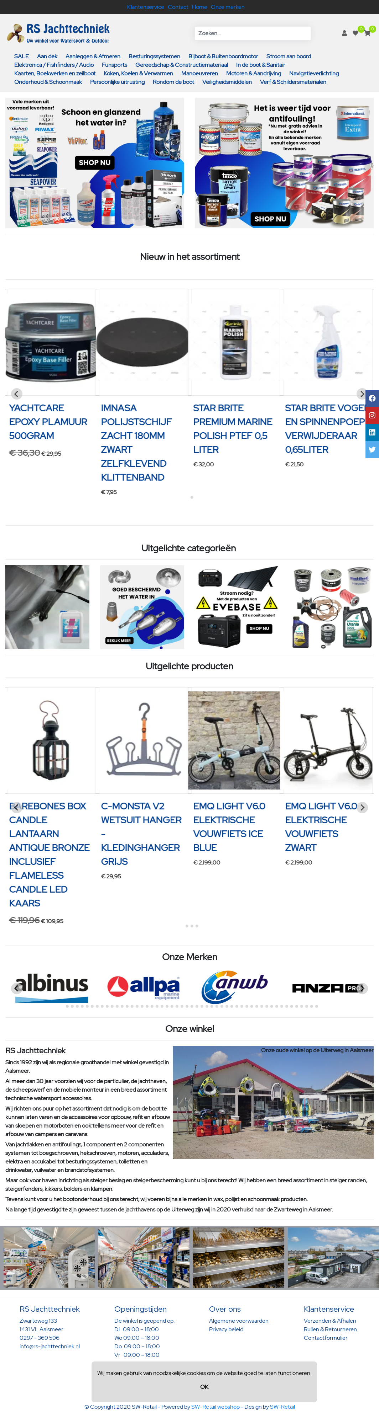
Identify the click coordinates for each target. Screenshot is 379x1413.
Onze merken (228, 7)
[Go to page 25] (182, 1006)
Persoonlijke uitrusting (117, 82)
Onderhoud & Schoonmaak (48, 82)
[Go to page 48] (296, 1006)
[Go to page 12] (117, 1006)
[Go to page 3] (192, 926)
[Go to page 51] (311, 1006)
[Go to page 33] (221, 1006)
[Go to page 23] (172, 1006)
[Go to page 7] (92, 1006)
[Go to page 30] (207, 1006)
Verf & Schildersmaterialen (293, 82)
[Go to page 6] (87, 1006)
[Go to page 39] (251, 1006)
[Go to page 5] (82, 1006)
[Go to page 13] (122, 1006)
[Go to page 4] (197, 926)
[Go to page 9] (102, 1006)
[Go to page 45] (281, 1006)
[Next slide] (362, 394)
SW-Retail (282, 1407)
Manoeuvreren (199, 73)
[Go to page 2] (192, 497)
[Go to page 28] (197, 1006)
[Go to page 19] (152, 1006)
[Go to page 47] (291, 1006)
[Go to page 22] (167, 1006)
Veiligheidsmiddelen (227, 82)
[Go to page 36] (236, 1006)
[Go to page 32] (217, 1006)
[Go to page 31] (212, 1006)
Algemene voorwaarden (239, 1320)
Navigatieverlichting (314, 73)
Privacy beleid (226, 1329)
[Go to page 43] (271, 1006)
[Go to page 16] (137, 1006)
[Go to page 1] (187, 497)
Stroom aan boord (288, 56)
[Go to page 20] (157, 1006)
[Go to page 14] (127, 1006)
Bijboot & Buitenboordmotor (223, 56)
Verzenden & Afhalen (330, 1320)
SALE (21, 56)
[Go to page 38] (246, 1006)
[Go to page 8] (97, 1006)
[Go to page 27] (192, 1006)
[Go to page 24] (177, 1006)
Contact (178, 7)
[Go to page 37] (241, 1006)
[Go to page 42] (266, 1006)
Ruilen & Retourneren (330, 1329)
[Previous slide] (16, 394)
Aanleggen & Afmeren (93, 56)
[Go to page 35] (231, 1006)
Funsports (114, 65)
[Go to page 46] (286, 1006)
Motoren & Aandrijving (253, 73)
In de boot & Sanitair (260, 65)
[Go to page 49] (301, 1006)
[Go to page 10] (107, 1006)
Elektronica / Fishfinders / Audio (54, 65)
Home (199, 7)
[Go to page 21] (162, 1006)
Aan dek (47, 56)
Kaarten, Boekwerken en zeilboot (54, 73)
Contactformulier (326, 1338)
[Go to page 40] (256, 1006)
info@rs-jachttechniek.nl (50, 1346)
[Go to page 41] (261, 1006)
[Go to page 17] (142, 1006)
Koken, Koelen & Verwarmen (138, 73)
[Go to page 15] (132, 1006)
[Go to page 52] (316, 1006)
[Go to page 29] (202, 1006)
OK (204, 1387)
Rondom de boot (173, 82)
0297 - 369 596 (39, 1338)
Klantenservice (145, 7)
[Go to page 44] (276, 1006)
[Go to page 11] (112, 1006)
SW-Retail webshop (215, 1407)
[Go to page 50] (306, 1006)
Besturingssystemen (154, 56)
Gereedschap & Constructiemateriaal (181, 65)
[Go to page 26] (187, 1006)
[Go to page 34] (226, 1006)
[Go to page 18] (147, 1006)
